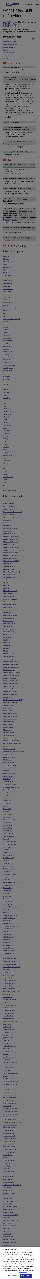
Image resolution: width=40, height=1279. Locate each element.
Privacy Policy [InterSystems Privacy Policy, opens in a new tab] (23, 1274)
